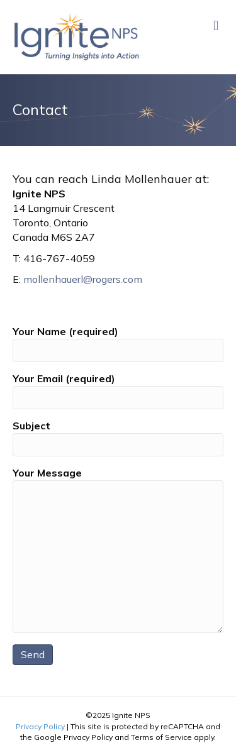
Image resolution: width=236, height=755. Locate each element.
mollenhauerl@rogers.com (82, 279)
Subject (118, 437)
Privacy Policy (40, 726)
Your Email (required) (118, 390)
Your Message (118, 549)
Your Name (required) (118, 343)
